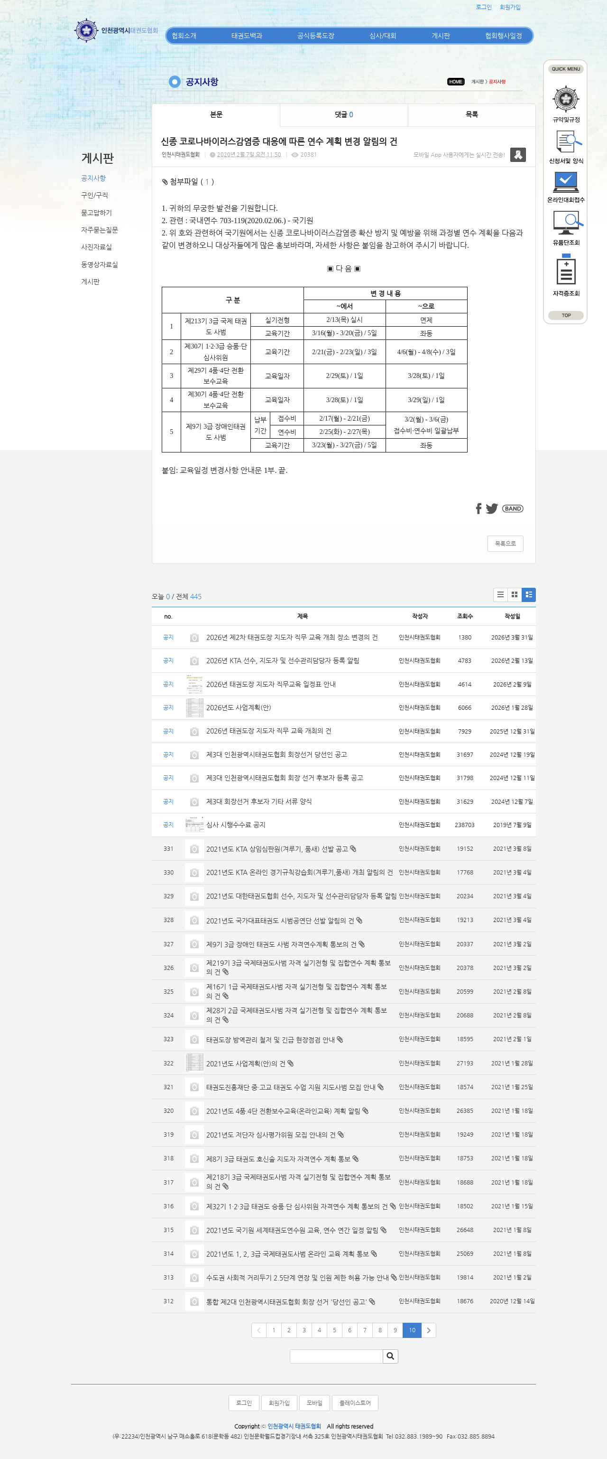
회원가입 (510, 7)
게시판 (441, 35)
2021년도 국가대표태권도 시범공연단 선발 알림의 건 (280, 920)
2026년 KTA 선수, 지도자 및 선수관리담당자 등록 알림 (282, 660)
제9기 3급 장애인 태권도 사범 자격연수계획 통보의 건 (281, 944)
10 (412, 1330)
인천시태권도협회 (181, 154)
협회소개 (184, 35)
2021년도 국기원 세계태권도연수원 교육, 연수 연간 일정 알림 (292, 1230)
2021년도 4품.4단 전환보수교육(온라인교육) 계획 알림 (283, 1111)
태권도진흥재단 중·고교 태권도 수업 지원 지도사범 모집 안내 (291, 1087)
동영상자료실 (99, 264)
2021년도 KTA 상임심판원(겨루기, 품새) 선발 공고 (277, 849)
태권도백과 (246, 35)
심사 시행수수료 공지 (236, 824)
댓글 (344, 114)
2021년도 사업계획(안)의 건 (245, 1063)
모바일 (314, 1403)
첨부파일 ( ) (188, 181)
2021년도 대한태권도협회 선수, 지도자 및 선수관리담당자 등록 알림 (301, 896)
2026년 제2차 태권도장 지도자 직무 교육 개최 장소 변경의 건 (293, 637)
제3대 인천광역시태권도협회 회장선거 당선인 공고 (276, 754)
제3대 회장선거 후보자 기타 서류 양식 (259, 801)
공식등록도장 (315, 35)
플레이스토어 (355, 1403)
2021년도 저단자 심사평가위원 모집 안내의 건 (271, 1135)
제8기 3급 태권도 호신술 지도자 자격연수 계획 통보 (278, 1159)
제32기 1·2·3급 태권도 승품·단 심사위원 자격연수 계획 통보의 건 (297, 1206)
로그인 (484, 7)
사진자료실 (96, 247)
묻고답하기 (96, 212)
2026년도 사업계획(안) (238, 707)
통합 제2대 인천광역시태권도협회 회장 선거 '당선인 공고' (286, 1302)
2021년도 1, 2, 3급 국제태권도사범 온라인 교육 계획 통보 (287, 1254)
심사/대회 (382, 35)
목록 (472, 114)
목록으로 (505, 543)
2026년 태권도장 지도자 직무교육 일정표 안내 (271, 684)
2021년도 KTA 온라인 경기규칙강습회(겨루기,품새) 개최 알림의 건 (299, 872)
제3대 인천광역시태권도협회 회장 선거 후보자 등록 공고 (284, 777)
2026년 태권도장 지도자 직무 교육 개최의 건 (268, 730)
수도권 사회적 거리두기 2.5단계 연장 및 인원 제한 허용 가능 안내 (297, 1277)
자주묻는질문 (99, 230)
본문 (216, 114)
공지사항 (93, 178)
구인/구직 (94, 195)
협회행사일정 (503, 35)
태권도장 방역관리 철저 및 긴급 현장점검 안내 (270, 1040)
